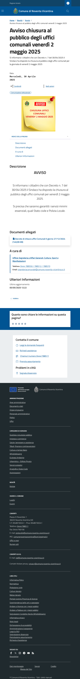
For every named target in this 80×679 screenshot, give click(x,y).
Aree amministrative (18, 402)
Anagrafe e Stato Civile (19, 468)
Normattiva (14, 583)
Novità (19, 20)
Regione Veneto (15, 3)
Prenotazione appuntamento (21, 637)
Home (12, 20)
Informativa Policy (17, 580)
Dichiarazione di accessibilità (21, 625)
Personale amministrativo (20, 413)
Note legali (14, 621)
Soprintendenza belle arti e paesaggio (24, 602)
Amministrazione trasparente (21, 628)
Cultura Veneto (15, 591)
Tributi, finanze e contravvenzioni (22, 446)
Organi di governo (16, 410)
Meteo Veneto (15, 595)
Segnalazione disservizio (19, 634)
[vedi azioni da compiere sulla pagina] (48, 86)
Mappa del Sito (26, 669)
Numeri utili (14, 544)
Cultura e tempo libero (18, 450)
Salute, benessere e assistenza (22, 442)
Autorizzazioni (15, 472)
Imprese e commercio (18, 438)
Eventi (12, 503)
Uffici (12, 421)
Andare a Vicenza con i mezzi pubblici (24, 606)
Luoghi (12, 500)
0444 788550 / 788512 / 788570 (35, 266)
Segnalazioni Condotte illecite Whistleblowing (27, 614)
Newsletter (14, 656)
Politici (12, 417)
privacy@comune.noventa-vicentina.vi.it (45, 563)
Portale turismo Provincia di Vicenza (23, 598)
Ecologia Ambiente (17, 457)
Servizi (37, 666)
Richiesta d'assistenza (18, 640)
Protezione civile (16, 587)
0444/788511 (22, 526)
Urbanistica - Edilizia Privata (20, 461)
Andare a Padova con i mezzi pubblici (24, 610)
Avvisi (27, 20)
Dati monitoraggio (17, 666)
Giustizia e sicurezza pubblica (21, 435)
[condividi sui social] (16, 86)
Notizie (12, 486)
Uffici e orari (14, 540)
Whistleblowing (16, 453)
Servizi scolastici (16, 465)
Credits (53, 666)
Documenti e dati (16, 406)
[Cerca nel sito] (66, 11)
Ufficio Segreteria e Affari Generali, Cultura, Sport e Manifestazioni (35, 259)
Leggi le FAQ (14, 631)
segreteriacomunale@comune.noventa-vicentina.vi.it (41, 269)
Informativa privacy (17, 617)
